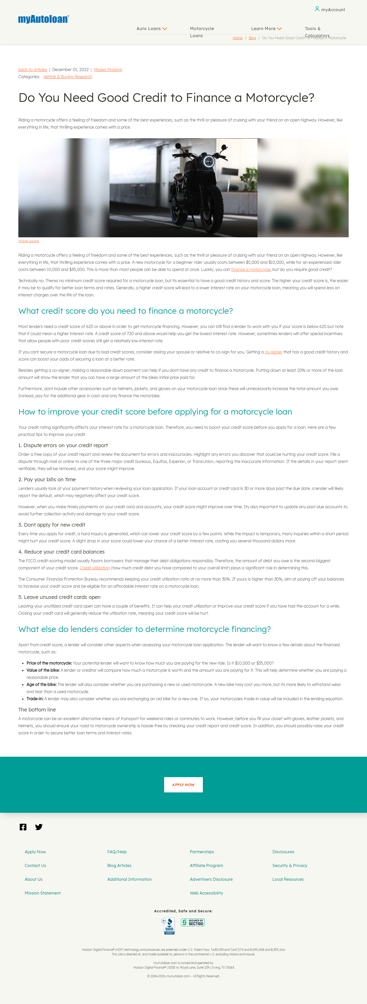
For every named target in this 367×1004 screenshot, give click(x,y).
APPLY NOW (183, 784)
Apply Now (35, 851)
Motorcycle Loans (202, 30)
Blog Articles (119, 865)
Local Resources (288, 879)
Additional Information (129, 879)
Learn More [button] (266, 28)
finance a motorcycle (250, 269)
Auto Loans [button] (152, 28)
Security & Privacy (289, 865)
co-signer (273, 351)
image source (28, 241)
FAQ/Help (117, 851)
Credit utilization (95, 567)
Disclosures (283, 851)
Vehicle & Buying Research (67, 76)
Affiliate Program (206, 865)
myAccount (333, 9)
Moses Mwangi (108, 69)
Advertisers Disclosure (211, 879)
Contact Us (35, 865)
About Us (34, 879)
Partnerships (202, 851)
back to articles (32, 69)
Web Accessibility (206, 893)
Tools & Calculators (317, 30)
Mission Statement (43, 893)
